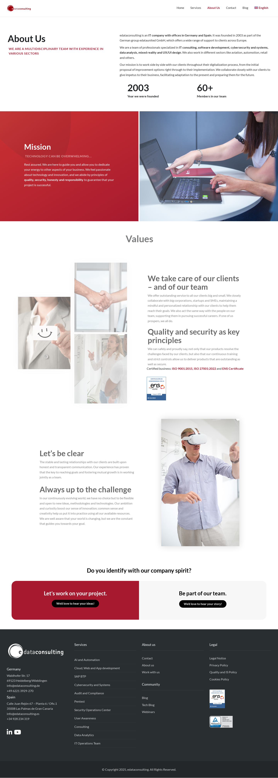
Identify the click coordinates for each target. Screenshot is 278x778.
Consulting (81, 727)
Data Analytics (84, 735)
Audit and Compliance (89, 693)
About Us (213, 7)
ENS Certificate (233, 368)
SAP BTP (80, 676)
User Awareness (85, 718)
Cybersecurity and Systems (92, 685)
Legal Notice (217, 658)
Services (195, 7)
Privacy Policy (218, 665)
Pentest (79, 701)
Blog (245, 7)
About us (148, 665)
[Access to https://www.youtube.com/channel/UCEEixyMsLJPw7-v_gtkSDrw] (18, 733)
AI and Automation (87, 660)
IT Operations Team (87, 743)
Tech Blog (148, 705)
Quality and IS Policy (223, 672)
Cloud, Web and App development (97, 668)
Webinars (148, 712)
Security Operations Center (92, 710)
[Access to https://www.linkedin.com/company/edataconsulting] (10, 733)
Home (180, 7)
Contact (231, 7)
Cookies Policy (219, 679)
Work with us (151, 672)
